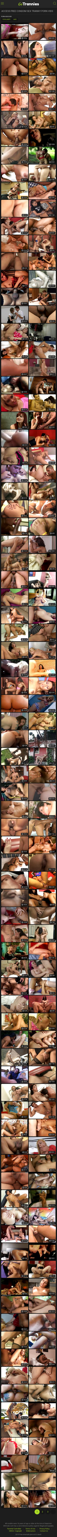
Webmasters (30, 1531)
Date (15, 19)
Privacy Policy (45, 1529)
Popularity (6, 19)
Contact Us (44, 1531)
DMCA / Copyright (15, 1531)
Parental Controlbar (14, 1529)
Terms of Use (30, 1529)
